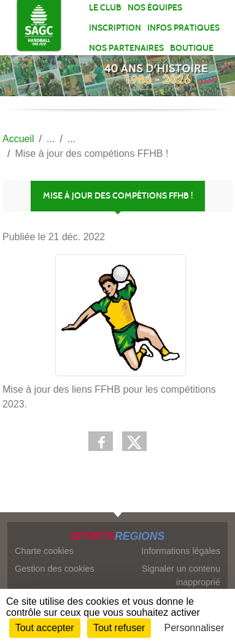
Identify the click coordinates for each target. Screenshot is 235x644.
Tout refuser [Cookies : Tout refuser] (119, 628)
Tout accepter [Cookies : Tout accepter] (44, 628)
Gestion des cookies (54, 569)
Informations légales (180, 551)
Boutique (192, 48)
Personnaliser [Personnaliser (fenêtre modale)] (194, 628)
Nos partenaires (126, 48)
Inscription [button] (115, 28)
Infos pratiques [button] (183, 28)
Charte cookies (44, 551)
